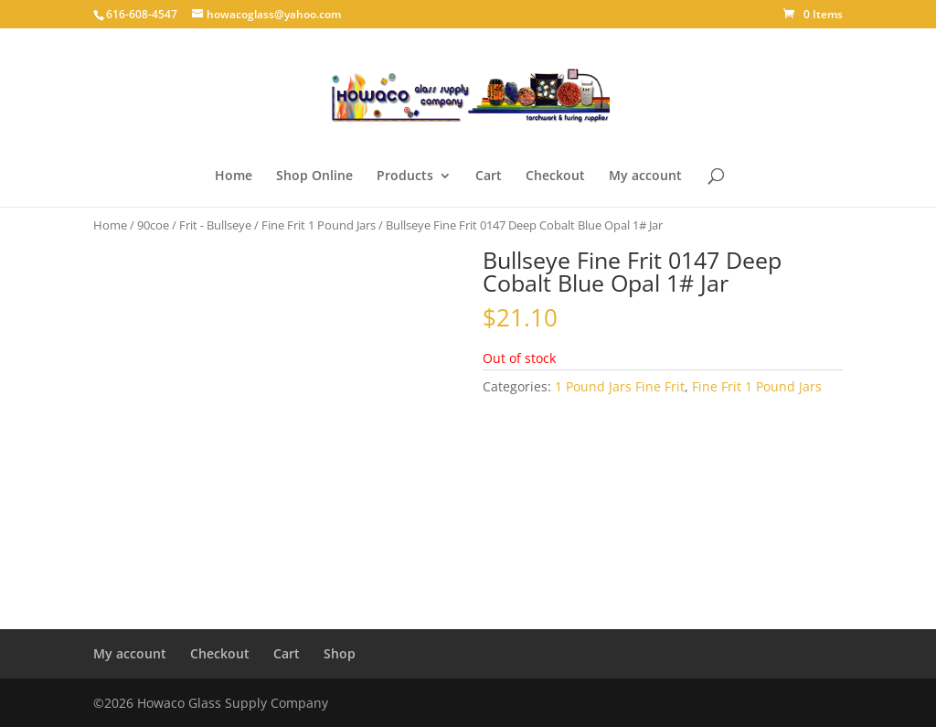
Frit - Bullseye (215, 225)
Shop (340, 653)
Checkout (555, 176)
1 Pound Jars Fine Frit (620, 386)
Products (405, 176)
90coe (153, 225)
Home (233, 176)
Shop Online (314, 176)
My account (645, 176)
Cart (488, 176)
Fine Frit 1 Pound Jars (318, 225)
